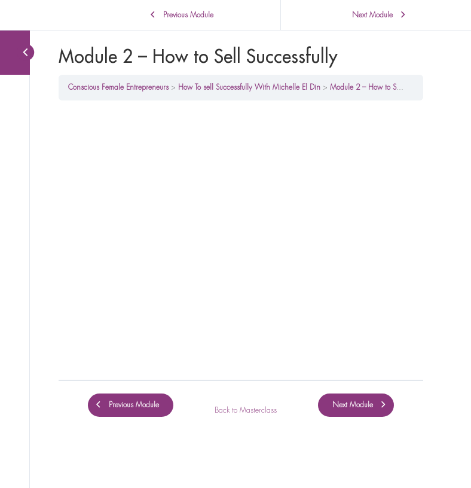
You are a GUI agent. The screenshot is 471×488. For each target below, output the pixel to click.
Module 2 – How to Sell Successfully (386, 87)
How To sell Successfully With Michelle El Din (249, 87)
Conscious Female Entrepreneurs (118, 87)
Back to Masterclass (246, 410)
